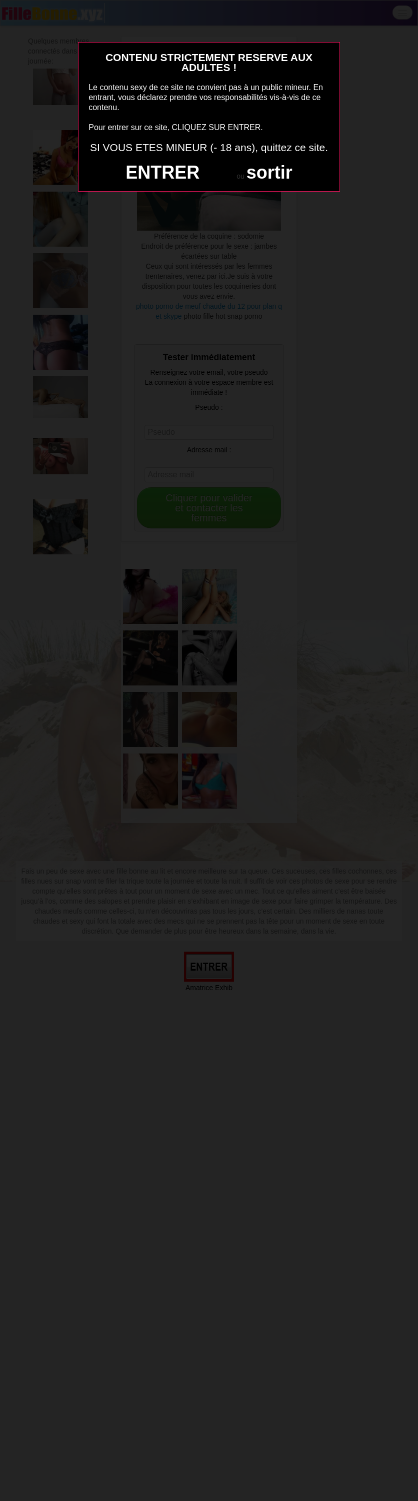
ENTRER (163, 172)
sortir (269, 172)
